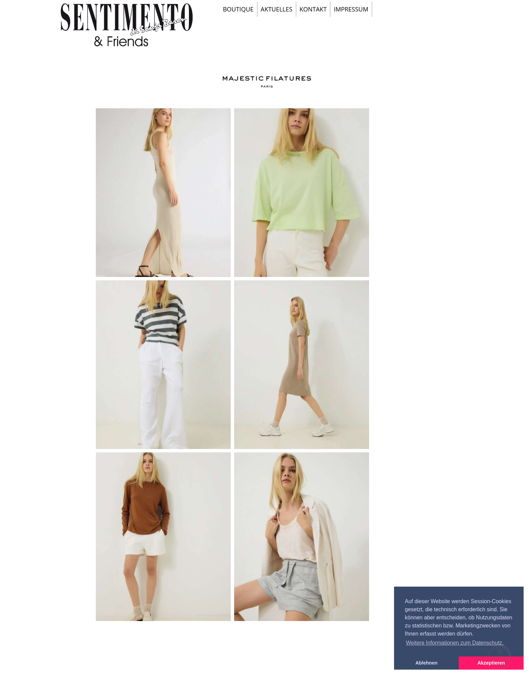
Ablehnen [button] (426, 663)
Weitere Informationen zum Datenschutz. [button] (455, 643)
